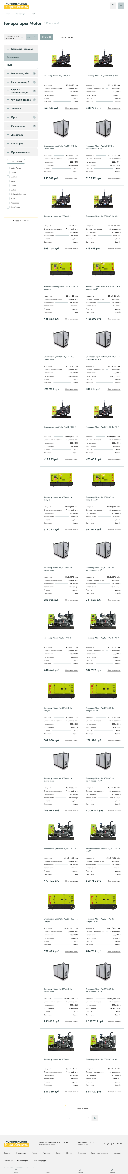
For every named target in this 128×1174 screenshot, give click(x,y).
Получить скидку (71, 108)
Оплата (69, 1153)
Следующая (95, 1118)
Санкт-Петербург (39, 1160)
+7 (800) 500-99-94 (113, 1143)
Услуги (35, 1153)
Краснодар (8, 1160)
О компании (21, 1153)
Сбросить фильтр (66, 37)
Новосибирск (22, 1160)
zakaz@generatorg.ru (86, 1142)
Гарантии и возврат (99, 1153)
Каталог (7, 1153)
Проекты (46, 1153)
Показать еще (82, 1108)
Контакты (116, 1153)
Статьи (58, 1153)
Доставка (82, 1153)
